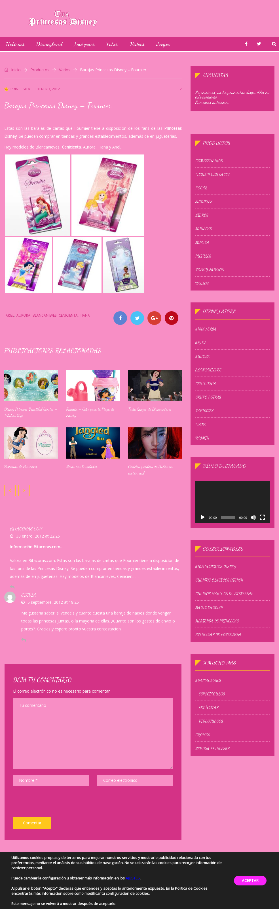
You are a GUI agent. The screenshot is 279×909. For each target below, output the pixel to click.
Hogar (201, 186)
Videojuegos (210, 716)
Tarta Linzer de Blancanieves (150, 409)
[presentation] (56, 803)
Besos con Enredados (81, 466)
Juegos (163, 44)
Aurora (23, 315)
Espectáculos (211, 688)
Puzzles (203, 254)
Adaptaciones (208, 675)
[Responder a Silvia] (23, 640)
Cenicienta (68, 315)
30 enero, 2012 (47, 89)
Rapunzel (204, 408)
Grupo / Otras (208, 394)
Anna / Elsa (205, 326)
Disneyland (49, 44)
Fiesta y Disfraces (212, 172)
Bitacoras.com (26, 529)
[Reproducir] (202, 514)
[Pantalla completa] (263, 514)
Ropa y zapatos (209, 268)
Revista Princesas (212, 743)
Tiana (85, 315)
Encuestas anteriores (211, 102)
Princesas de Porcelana (218, 630)
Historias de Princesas (20, 466)
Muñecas (203, 227)
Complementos (208, 159)
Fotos (112, 44)
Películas (208, 702)
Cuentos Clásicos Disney (219, 576)
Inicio (12, 69)
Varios (64, 69)
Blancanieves (44, 315)
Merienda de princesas (216, 617)
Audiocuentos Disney (215, 562)
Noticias (15, 44)
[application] (232, 498)
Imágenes (84, 44)
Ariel (10, 315)
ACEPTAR (249, 880)
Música (202, 241)
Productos (39, 69)
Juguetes (203, 200)
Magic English (209, 603)
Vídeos (137, 44)
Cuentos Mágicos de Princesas (224, 589)
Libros (201, 213)
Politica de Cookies (191, 888)
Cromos (202, 729)
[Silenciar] (254, 514)
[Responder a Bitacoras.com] (12, 587)
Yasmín (201, 435)
